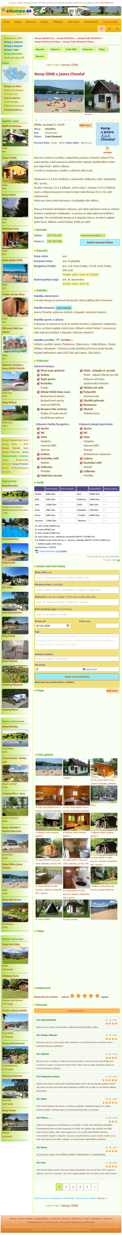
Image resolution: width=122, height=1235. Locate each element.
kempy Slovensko (13, 53)
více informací (107, 2)
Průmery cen (10, 93)
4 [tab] (50, 120)
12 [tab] (88, 120)
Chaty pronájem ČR (14, 57)
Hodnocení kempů (13, 90)
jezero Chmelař (64, 308)
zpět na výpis (53, 64)
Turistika (66, 340)
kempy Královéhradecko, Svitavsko (15, 469)
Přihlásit (57, 21)
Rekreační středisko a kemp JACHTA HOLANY (13, 367)
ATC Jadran (7, 587)
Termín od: (40, 621)
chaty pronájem (51, 1230)
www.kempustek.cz (92, 235)
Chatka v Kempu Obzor (13, 294)
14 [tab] (98, 120)
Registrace (97, 1218)
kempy (13, 1218)
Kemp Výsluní (9, 194)
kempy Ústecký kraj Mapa (47, 41)
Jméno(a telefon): (44, 654)
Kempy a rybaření (13, 41)
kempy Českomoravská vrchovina (15, 454)
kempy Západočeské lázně (15, 440)
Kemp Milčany (9, 402)
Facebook (55, 1218)
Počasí (44, 21)
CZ (101, 28)
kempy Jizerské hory (15, 448)
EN (117, 28)
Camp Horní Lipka (11, 944)
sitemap (107, 1218)
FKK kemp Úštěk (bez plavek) (12, 330)
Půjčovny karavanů (14, 105)
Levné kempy (11, 101)
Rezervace (88, 49)
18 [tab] (117, 120)
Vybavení (55, 49)
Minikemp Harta (10, 976)
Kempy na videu (12, 86)
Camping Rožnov (10, 539)
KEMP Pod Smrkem (11, 126)
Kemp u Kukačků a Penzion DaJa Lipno (11, 829)
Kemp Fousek (8, 562)
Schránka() (91, 21)
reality (55, 1227)
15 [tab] (103, 120)
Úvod (6, 21)
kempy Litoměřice (66, 38)
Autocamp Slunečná (12, 612)
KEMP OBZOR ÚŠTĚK (12, 260)
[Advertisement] (15, 1161)
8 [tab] (69, 120)
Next (118, 99)
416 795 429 (54, 235)
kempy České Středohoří (89, 38)
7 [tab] (65, 120)
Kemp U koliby (9, 157)
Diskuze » (101, 1198)
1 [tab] (36, 120)
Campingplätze (41, 1218)
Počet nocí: (85, 621)
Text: (37, 631)
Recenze (31, 21)
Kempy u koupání (13, 45)
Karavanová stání (13, 38)
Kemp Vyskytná (9, 661)
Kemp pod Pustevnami (13, 1043)
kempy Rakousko (83, 1230)
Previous (36, 99)
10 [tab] (79, 120)
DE (109, 28)
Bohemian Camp (10, 228)
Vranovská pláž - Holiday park (14, 760)
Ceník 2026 (71, 49)
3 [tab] (45, 120)
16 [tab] (107, 120)
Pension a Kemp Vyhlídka (14, 1010)
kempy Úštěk (70, 65)
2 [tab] (41, 120)
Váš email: (40, 664)
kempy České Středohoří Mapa (78, 41)
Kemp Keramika (9, 485)
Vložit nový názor (77, 1010)
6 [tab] (60, 120)
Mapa (17, 21)
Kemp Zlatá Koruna (11, 899)
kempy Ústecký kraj (44, 38)
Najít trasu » (86, 125)
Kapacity (40, 49)
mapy (34, 1230)
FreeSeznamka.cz (13, 109)
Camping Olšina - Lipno (13, 793)
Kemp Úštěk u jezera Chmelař (12, 866)
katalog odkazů (107, 1227)
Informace (73, 21)
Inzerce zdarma (12, 97)
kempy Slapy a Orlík (15, 444)
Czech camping (25, 1218)
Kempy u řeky (11, 49)
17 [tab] (112, 120)
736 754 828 (54, 241)
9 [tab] (74, 120)
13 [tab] (93, 120)
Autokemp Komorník (12, 684)
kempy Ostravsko (11, 452)
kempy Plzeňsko (20, 464)
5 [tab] (55, 120)
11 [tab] (84, 120)
